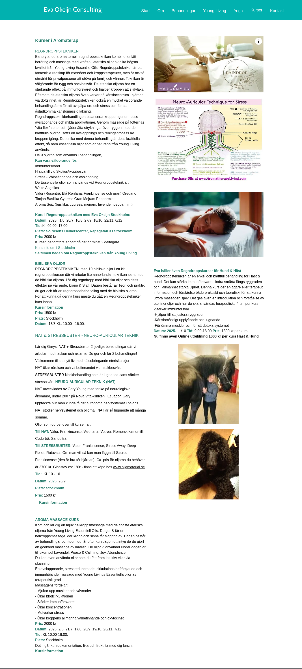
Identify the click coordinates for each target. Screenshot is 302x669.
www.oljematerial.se (129, 467)
